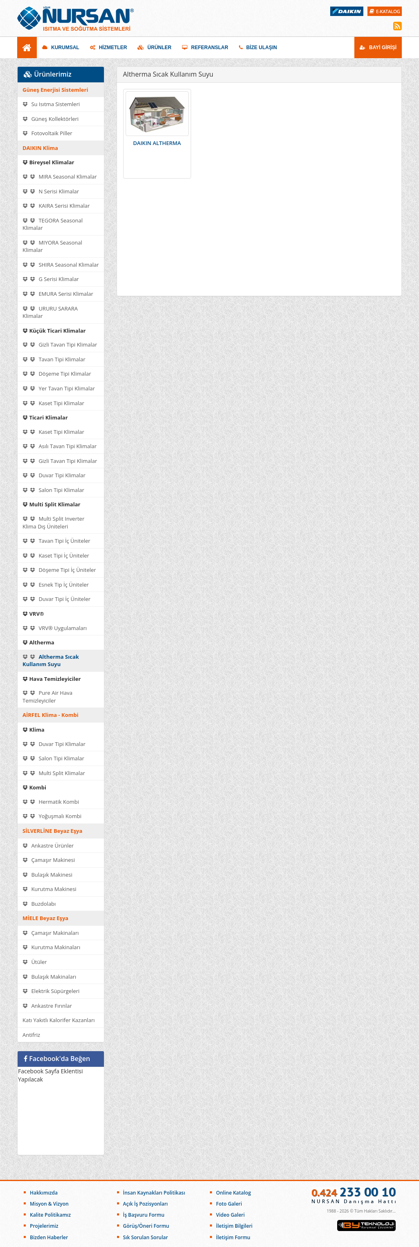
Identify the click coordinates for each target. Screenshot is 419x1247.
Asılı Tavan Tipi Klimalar (60, 446)
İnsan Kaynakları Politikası (154, 1192)
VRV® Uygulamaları (55, 628)
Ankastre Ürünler (48, 845)
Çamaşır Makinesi (49, 860)
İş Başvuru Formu (143, 1214)
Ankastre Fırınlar (47, 1005)
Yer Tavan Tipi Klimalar (59, 388)
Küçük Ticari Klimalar (54, 330)
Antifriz (31, 1034)
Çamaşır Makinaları (51, 932)
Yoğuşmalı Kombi (52, 816)
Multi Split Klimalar (51, 504)
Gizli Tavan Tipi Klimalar (60, 344)
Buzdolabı (39, 903)
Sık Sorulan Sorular (145, 1237)
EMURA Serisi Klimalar (58, 293)
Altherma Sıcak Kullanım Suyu (51, 660)
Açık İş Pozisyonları (145, 1203)
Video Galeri (230, 1214)
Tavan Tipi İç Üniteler (56, 540)
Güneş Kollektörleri (51, 118)
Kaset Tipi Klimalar (53, 403)
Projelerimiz (44, 1225)
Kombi (34, 787)
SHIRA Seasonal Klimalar (61, 264)
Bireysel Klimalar (48, 162)
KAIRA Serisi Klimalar (56, 205)
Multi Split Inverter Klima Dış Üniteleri (53, 522)
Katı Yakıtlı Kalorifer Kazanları (59, 1020)
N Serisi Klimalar (51, 191)
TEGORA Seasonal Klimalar (53, 224)
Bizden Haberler (49, 1237)
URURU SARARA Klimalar (50, 312)
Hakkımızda (44, 1192)
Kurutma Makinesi (50, 889)
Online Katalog (233, 1192)
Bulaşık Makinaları (49, 976)
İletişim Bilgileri (234, 1225)
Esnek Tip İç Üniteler (56, 584)
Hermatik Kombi (51, 801)
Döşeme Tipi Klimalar (57, 373)
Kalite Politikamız (50, 1214)
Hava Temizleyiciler (52, 678)
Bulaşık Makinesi (47, 874)
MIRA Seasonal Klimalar (60, 176)
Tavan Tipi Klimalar (54, 359)
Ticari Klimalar (45, 417)
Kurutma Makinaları (51, 947)
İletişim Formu (233, 1237)
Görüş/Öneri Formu (146, 1225)
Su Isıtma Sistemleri (51, 104)
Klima (34, 729)
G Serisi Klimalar (51, 279)
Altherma (38, 642)
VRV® (33, 613)
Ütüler (35, 962)
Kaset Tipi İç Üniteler (56, 555)
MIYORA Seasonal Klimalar (52, 246)
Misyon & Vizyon (49, 1203)
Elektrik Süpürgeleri (51, 991)
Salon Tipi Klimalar (53, 490)
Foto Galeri (229, 1203)
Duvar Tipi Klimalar (54, 475)
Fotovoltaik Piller (47, 133)
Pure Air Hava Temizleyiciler (47, 696)
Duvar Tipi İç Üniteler (56, 599)
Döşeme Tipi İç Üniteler (59, 570)
